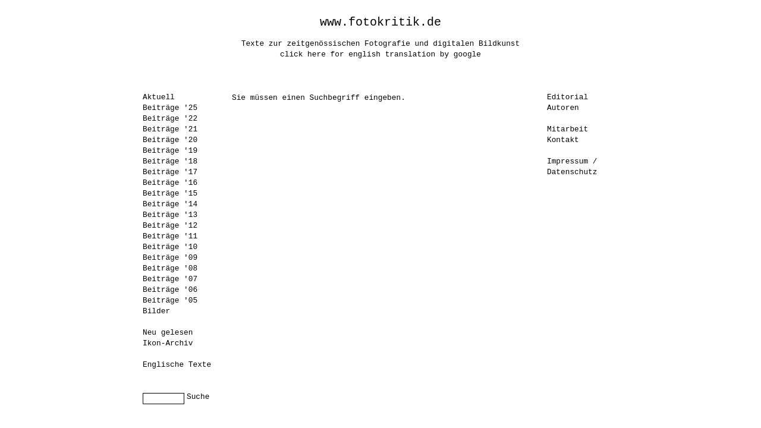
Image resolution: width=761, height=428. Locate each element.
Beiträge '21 (170, 129)
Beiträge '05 (170, 300)
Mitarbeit (567, 129)
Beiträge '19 (170, 150)
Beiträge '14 (170, 204)
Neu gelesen (168, 332)
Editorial (567, 97)
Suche (198, 396)
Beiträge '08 (170, 268)
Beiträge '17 (170, 172)
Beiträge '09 (170, 257)
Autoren (563, 107)
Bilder (156, 311)
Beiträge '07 (170, 279)
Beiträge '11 (170, 236)
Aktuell (159, 97)
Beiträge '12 (170, 225)
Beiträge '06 (170, 289)
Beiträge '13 (170, 214)
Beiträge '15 (170, 193)
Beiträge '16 (170, 182)
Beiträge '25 (170, 107)
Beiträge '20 (170, 140)
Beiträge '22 (170, 118)
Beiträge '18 (170, 161)
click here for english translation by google (380, 54)
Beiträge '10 (170, 247)
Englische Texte (177, 364)
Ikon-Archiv (168, 343)
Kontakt (563, 140)
